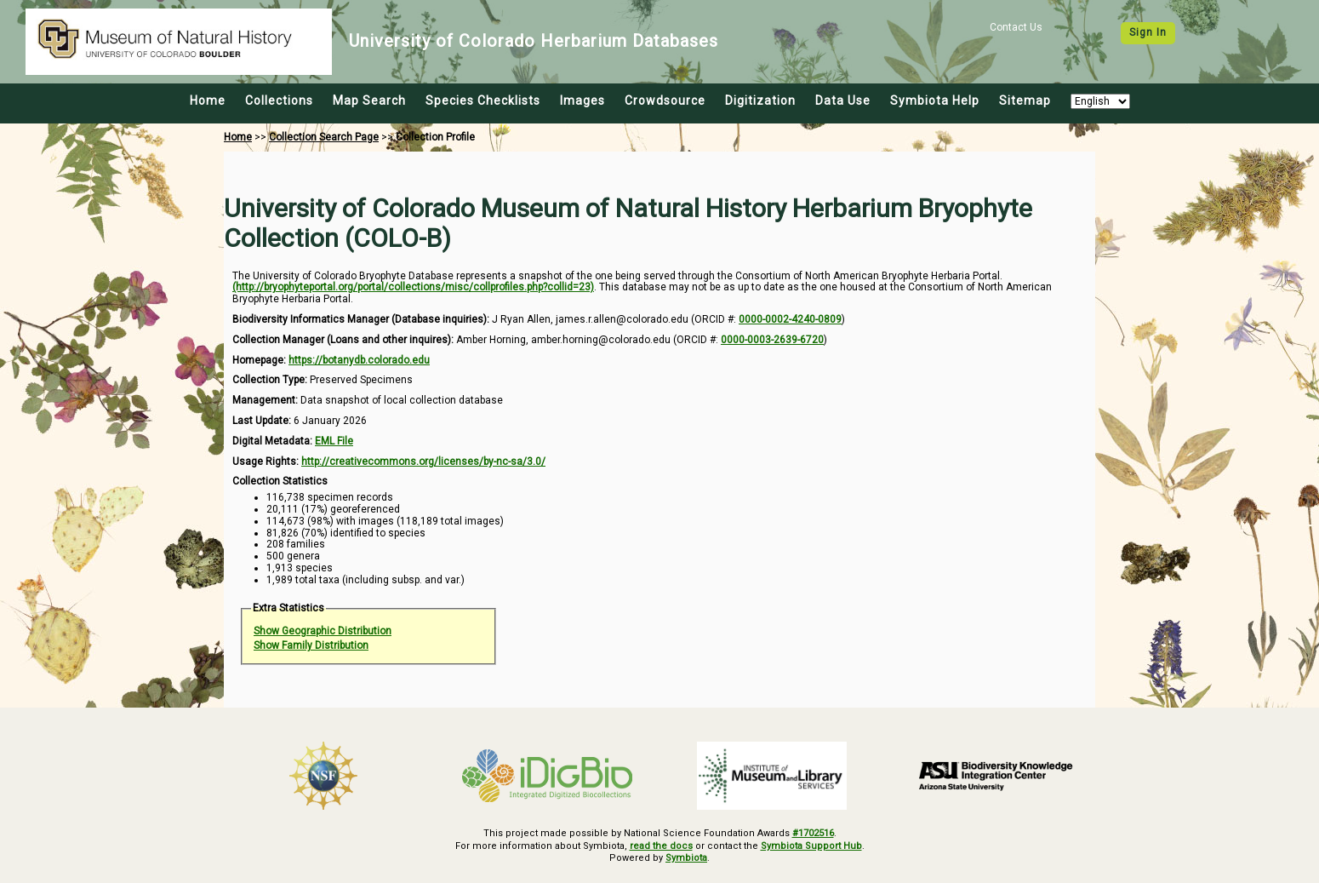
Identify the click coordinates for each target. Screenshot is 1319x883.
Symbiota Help (934, 100)
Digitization (760, 100)
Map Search (369, 100)
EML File (334, 441)
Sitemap (1025, 100)
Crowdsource (665, 100)
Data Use (843, 100)
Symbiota (686, 857)
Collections (279, 100)
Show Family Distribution (311, 645)
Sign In (1148, 32)
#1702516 (813, 833)
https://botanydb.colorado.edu (359, 360)
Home (208, 100)
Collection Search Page (324, 137)
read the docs (661, 845)
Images (582, 100)
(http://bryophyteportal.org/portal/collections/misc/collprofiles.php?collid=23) (413, 287)
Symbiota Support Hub (811, 845)
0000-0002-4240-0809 (790, 319)
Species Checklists (482, 100)
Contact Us (1016, 27)
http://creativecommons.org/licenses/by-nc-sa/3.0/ (423, 461)
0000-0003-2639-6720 (772, 340)
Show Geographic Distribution (322, 631)
